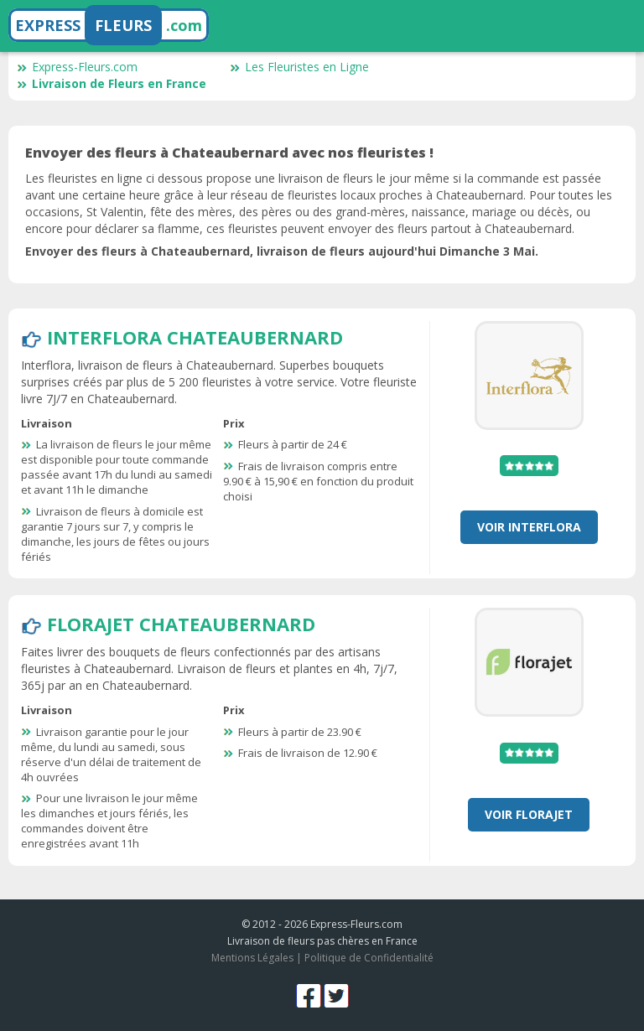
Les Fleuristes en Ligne (299, 67)
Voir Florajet (529, 814)
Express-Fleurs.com (77, 67)
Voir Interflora (529, 527)
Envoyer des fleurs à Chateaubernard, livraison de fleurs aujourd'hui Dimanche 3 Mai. (281, 251)
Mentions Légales (252, 958)
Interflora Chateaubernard (195, 337)
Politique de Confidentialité (369, 958)
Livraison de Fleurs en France (111, 83)
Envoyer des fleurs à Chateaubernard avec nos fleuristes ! (229, 152)
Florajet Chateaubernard (181, 623)
